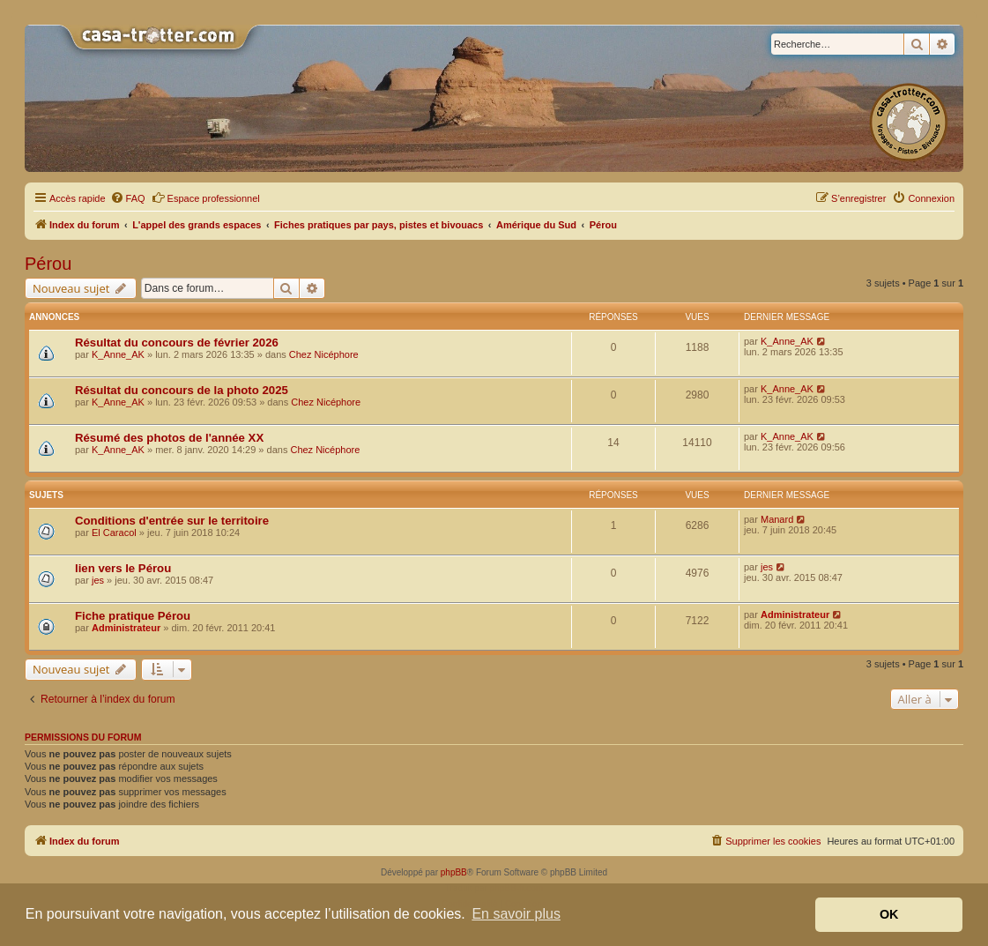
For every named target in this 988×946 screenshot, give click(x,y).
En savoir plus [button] (516, 913)
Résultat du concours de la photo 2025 (181, 390)
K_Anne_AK (118, 354)
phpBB (454, 872)
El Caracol (114, 532)
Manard (777, 519)
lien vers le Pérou (123, 568)
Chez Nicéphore (324, 354)
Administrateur (126, 627)
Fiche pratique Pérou (132, 615)
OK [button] (889, 914)
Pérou (48, 263)
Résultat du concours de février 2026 (177, 342)
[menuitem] (127, 198)
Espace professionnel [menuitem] (206, 197)
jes (98, 580)
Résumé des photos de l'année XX (169, 437)
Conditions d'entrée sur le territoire (172, 520)
